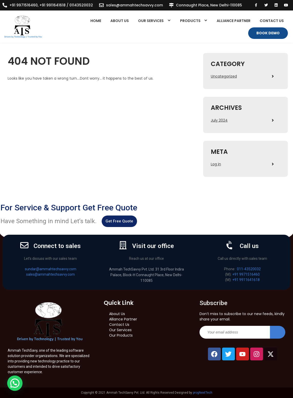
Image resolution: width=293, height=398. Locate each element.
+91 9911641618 (246, 280)
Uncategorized (224, 76)
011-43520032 (249, 269)
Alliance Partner (233, 20)
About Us (119, 20)
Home (95, 20)
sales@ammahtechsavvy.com (134, 5)
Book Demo (268, 33)
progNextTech (202, 392)
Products (190, 20)
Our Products (121, 335)
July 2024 (219, 120)
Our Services (151, 20)
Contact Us (272, 20)
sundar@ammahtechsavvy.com (50, 269)
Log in (216, 164)
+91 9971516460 (246, 274)
